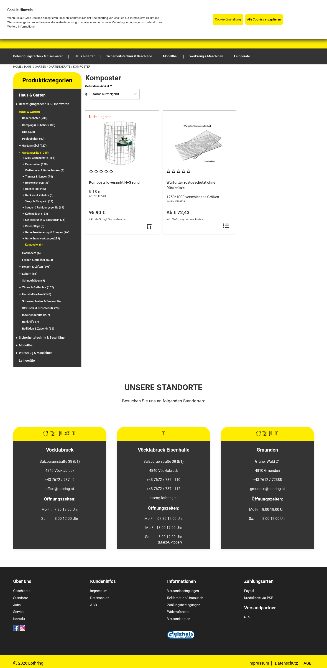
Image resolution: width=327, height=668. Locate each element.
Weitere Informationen (21, 26)
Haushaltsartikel (36, 294)
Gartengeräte (60, 66)
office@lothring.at (60, 489)
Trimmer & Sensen (39, 176)
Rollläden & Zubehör (38, 328)
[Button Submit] (148, 226)
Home (17, 66)
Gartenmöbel (34, 145)
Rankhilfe (30, 321)
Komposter (34, 244)
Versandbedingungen (183, 591)
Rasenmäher (36, 164)
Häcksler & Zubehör (39, 195)
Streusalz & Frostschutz (41, 308)
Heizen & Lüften (36, 266)
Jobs (17, 605)
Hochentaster (35, 188)
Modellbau (26, 345)
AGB (93, 605)
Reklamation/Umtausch (185, 598)
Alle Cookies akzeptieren (264, 19)
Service (18, 612)
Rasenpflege (34, 226)
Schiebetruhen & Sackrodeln (45, 219)
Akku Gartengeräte (40, 158)
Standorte (20, 598)
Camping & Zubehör (38, 125)
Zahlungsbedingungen (183, 605)
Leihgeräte (27, 361)
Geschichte (21, 591)
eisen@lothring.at (164, 498)
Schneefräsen (33, 280)
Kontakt (19, 619)
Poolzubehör (33, 138)
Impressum (98, 591)
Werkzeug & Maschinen (36, 353)
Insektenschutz (36, 315)
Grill (28, 132)
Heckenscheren (37, 182)
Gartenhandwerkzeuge (42, 238)
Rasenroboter (35, 118)
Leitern (29, 273)
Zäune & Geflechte (38, 287)
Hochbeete (31, 253)
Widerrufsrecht (178, 612)
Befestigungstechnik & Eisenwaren (44, 104)
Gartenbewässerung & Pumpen (47, 232)
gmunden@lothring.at (267, 489)
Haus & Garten (35, 66)
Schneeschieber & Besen (41, 301)
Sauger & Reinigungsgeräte (44, 207)
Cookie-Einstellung (228, 19)
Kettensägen (36, 213)
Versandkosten (178, 619)
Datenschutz (99, 598)
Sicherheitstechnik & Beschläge (42, 338)
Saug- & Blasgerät (39, 201)
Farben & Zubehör (37, 260)
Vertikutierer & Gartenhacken (44, 170)
